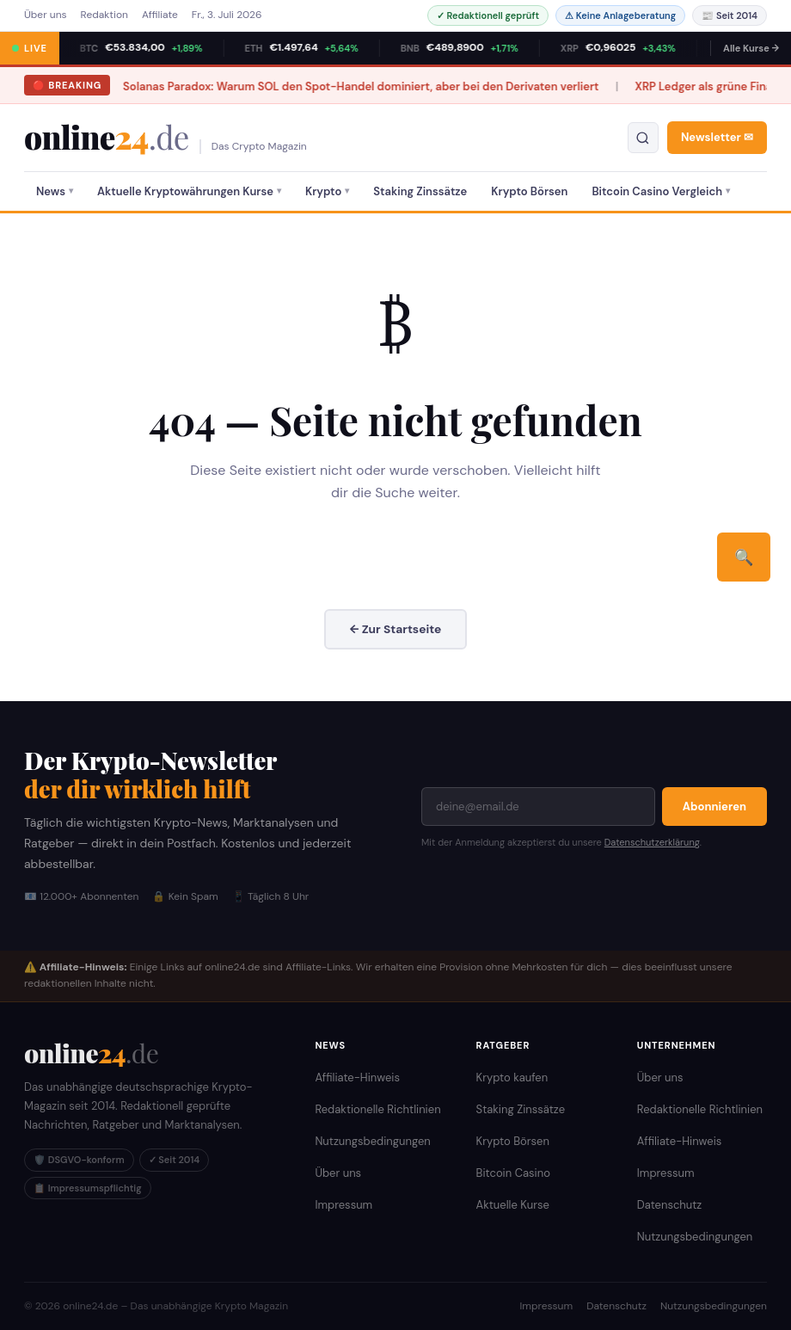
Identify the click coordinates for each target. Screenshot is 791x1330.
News (50, 191)
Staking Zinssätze (420, 191)
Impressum (343, 1204)
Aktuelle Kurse (512, 1204)
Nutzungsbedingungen (372, 1140)
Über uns (45, 15)
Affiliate (160, 15)
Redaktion (104, 15)
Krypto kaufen (512, 1076)
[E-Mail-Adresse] (538, 805)
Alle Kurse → (751, 48)
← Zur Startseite (396, 628)
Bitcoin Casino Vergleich (657, 191)
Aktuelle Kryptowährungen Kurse (185, 191)
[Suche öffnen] (643, 137)
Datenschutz (669, 1204)
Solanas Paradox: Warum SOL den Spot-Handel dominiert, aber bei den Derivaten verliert (284, 86)
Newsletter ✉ (717, 137)
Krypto (323, 191)
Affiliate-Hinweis (357, 1076)
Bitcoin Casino (513, 1172)
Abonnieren (714, 805)
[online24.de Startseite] (91, 1052)
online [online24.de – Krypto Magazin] (106, 137)
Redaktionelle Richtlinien (377, 1108)
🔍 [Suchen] (743, 557)
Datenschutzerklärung (652, 841)
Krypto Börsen (529, 191)
